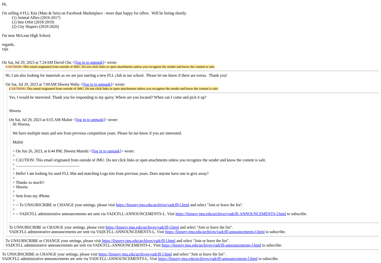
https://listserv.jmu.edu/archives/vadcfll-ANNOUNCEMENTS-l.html (231, 214)
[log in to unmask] (89, 62)
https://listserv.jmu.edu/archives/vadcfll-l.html (152, 205)
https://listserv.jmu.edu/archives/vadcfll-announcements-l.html (215, 232)
